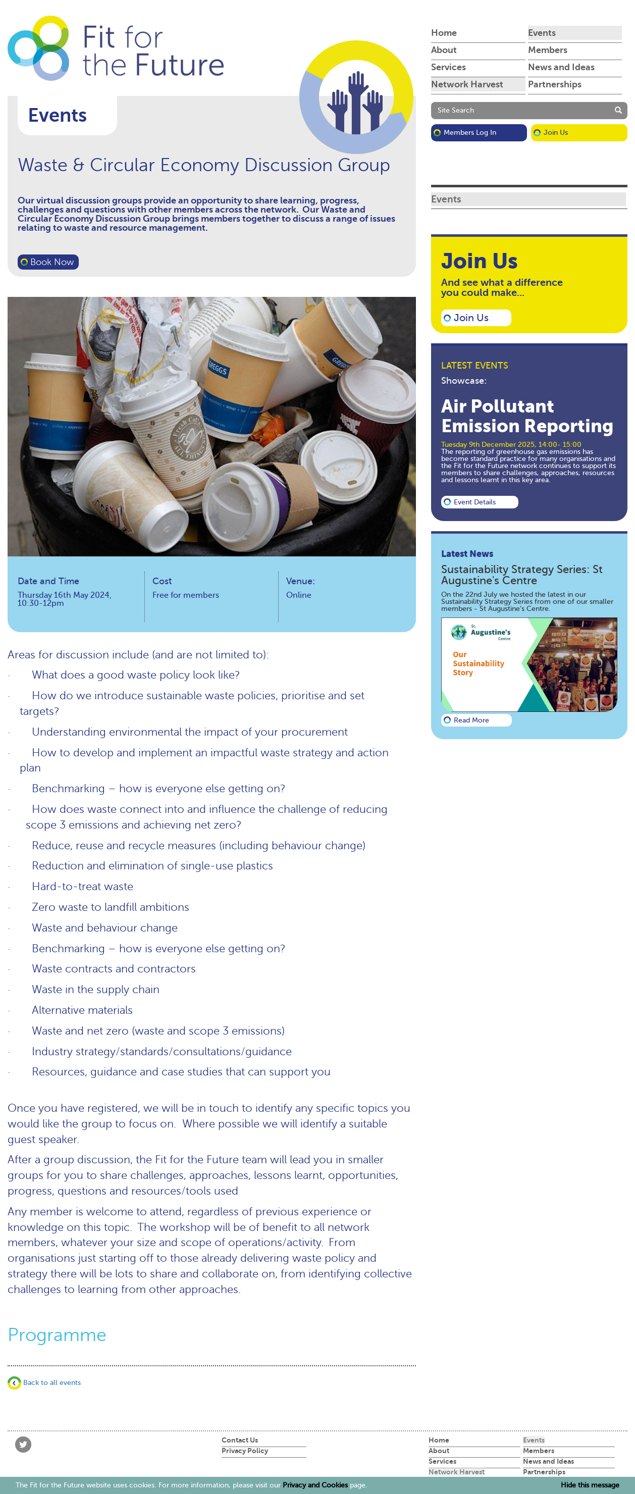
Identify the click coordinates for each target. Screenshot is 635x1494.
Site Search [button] (456, 110)
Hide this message (590, 1485)
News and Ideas (561, 67)
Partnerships (554, 84)
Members (547, 50)
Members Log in (470, 132)
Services (448, 67)
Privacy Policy (245, 1451)
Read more (471, 720)
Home (444, 33)
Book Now (52, 262)
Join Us (556, 132)
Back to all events (44, 1382)
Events (542, 33)
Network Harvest (467, 84)
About (444, 50)
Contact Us (240, 1440)
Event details (475, 502)
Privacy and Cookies (315, 1485)
